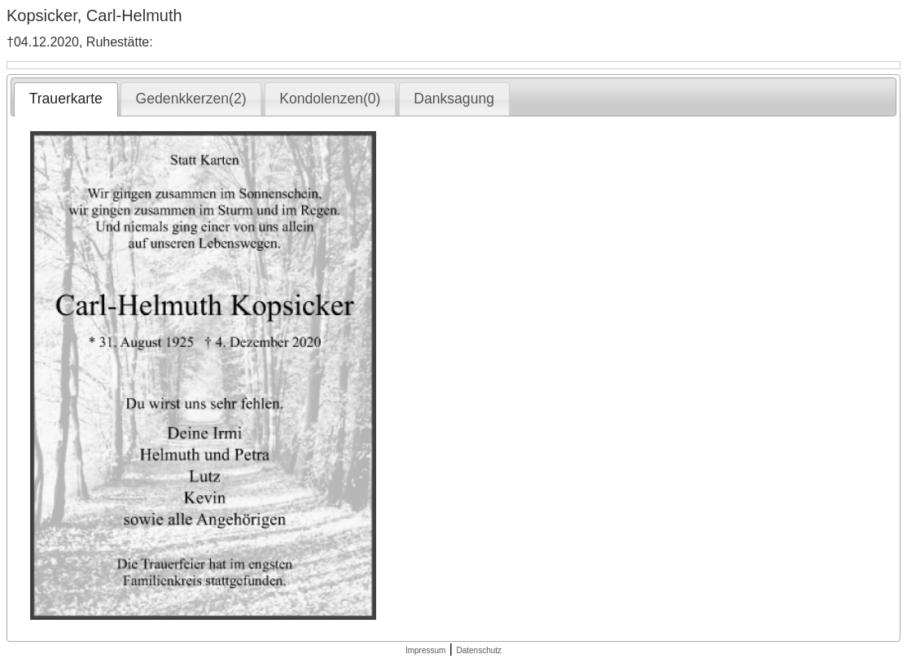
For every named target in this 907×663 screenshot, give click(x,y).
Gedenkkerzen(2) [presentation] (191, 98)
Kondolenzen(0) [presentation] (329, 98)
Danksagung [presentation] (454, 98)
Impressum (425, 650)
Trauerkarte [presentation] (66, 98)
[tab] (65, 99)
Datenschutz (479, 650)
